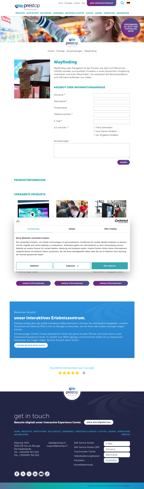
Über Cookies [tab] (110, 229)
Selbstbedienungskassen (87, 456)
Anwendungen (75, 51)
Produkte (20, 13)
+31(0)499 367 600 (28, 452)
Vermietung (109, 13)
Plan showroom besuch (101, 3)
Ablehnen (34, 266)
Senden (123, 162)
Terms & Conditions (123, 486)
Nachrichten (123, 13)
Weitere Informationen (33, 283)
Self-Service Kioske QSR (86, 447)
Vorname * (59, 95)
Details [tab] (72, 229)
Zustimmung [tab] (33, 229)
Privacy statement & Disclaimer (105, 486)
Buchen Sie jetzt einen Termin (31, 345)
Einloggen (68, 3)
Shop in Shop (32, 13)
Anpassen (72, 266)
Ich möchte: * (61, 127)
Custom (89, 13)
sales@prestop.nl (57, 442)
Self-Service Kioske (84, 442)
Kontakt (77, 3)
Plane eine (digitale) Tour (99, 422)
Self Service (45, 13)
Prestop (28, 19)
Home (51, 51)
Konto (60, 3)
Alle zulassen (109, 266)
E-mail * (58, 121)
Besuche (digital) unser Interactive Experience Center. (47, 422)
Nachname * (60, 101)
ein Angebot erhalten (106, 135)
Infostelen (79, 460)
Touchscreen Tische (84, 451)
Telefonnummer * (63, 114)
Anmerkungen (61, 141)
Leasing (98, 13)
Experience (58, 13)
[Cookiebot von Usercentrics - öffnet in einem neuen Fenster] (117, 221)
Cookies (90, 486)
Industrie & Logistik (74, 13)
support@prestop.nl (57, 446)
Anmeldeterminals (83, 464)
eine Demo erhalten (105, 131)
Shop (83, 3)
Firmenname (60, 107)
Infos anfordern (103, 127)
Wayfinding (90, 51)
